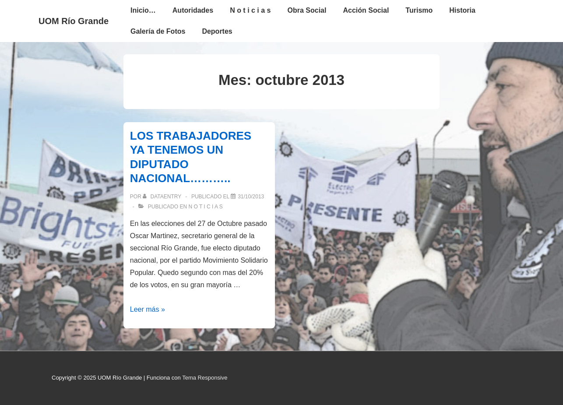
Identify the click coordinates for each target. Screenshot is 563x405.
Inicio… (143, 10)
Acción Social (366, 10)
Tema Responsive (204, 377)
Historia (462, 10)
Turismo (419, 10)
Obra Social (307, 10)
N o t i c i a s (250, 10)
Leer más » (147, 309)
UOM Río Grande (74, 21)
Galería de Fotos (157, 31)
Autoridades (192, 10)
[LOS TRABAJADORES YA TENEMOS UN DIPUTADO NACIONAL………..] (251, 197)
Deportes (217, 31)
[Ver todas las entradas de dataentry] (163, 197)
